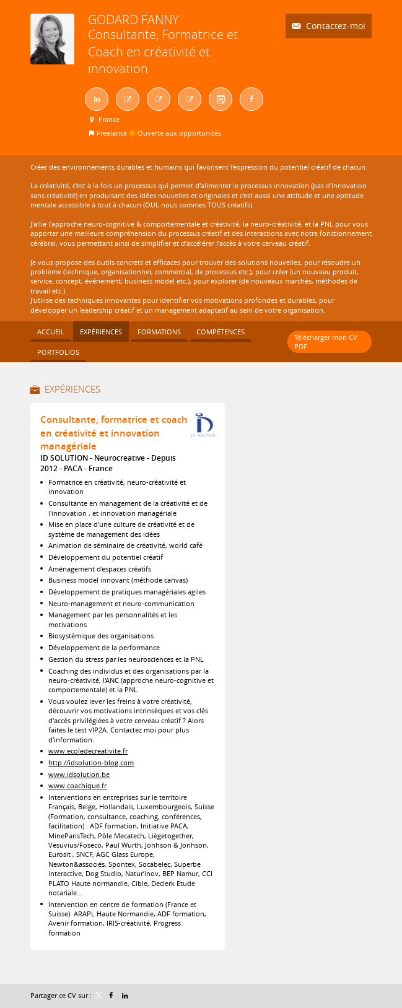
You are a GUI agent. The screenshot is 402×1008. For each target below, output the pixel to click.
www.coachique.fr (77, 785)
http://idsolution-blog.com (91, 762)
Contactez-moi (334, 26)
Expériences (72, 389)
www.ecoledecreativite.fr (88, 750)
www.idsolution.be (79, 774)
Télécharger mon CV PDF (325, 341)
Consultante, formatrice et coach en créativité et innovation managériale (114, 433)
